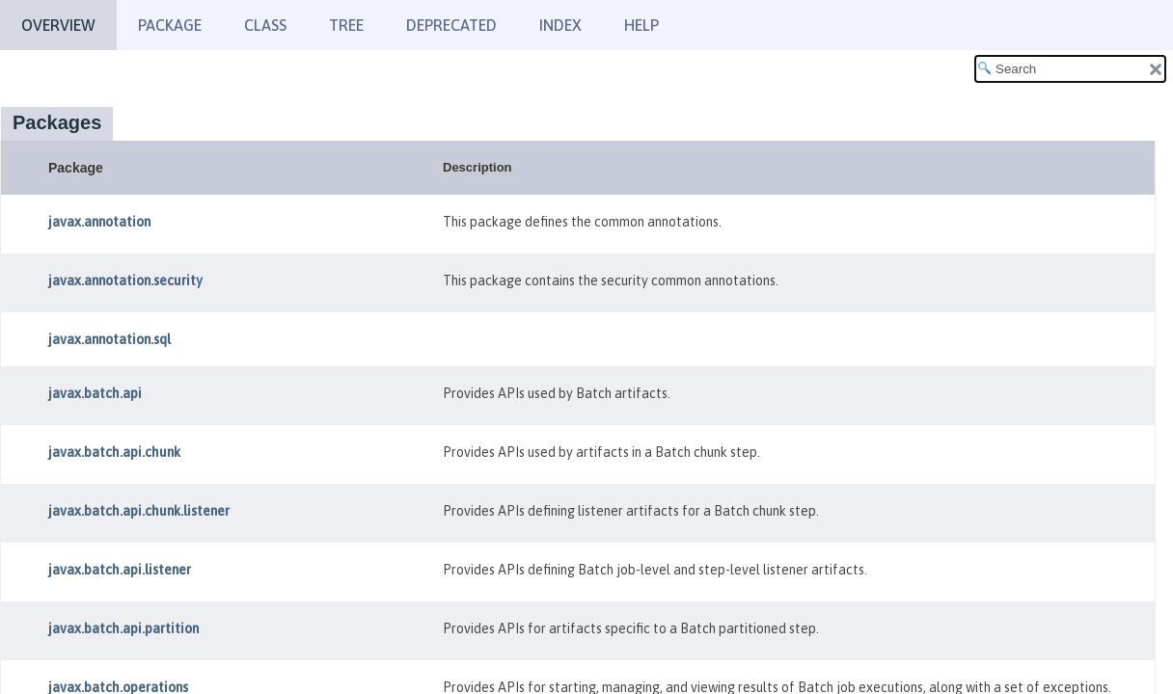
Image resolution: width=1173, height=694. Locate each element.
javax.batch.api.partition (123, 628)
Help (641, 25)
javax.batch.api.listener (119, 569)
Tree (346, 25)
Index (560, 25)
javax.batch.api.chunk (114, 452)
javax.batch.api (95, 393)
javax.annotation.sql (109, 339)
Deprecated (451, 25)
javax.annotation (99, 221)
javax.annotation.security (125, 280)
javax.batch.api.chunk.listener (139, 511)
